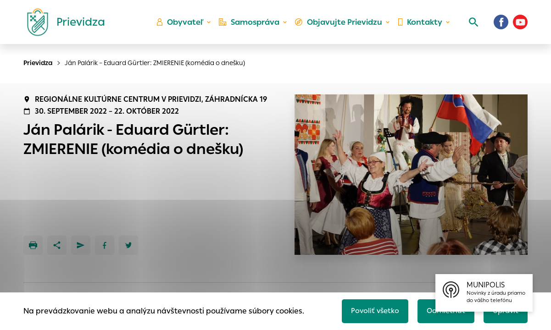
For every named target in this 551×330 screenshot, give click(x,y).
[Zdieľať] (57, 245)
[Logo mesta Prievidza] (62, 25)
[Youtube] (520, 25)
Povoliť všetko (370, 310)
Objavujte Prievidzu (340, 25)
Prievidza (38, 63)
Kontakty (419, 25)
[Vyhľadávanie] (470, 25)
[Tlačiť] (33, 245)
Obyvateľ (183, 25)
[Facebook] (501, 25)
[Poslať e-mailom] (80, 245)
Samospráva (252, 25)
